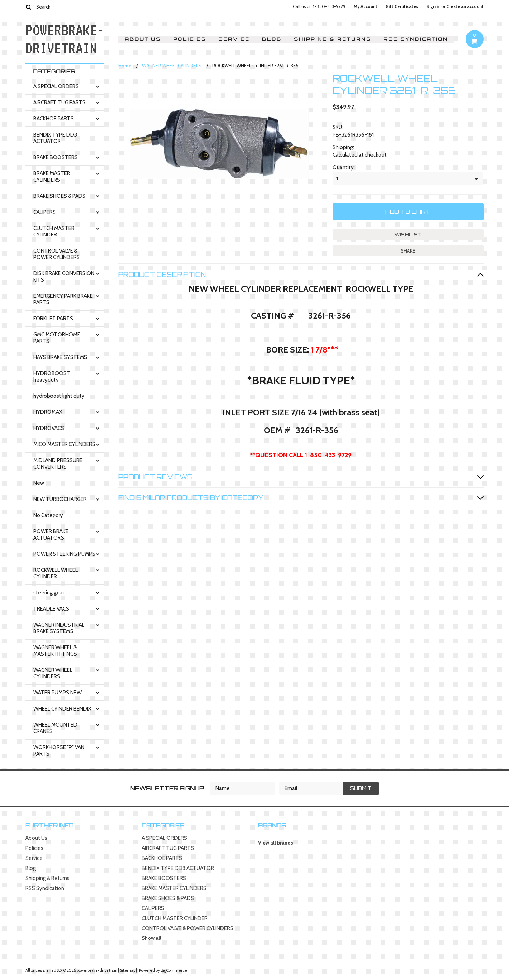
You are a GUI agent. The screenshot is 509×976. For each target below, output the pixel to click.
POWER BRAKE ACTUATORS (50, 534)
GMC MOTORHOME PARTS (56, 337)
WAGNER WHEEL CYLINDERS (52, 673)
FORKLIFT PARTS (53, 318)
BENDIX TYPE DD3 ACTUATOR (55, 137)
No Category (48, 515)
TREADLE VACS (51, 609)
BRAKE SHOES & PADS (59, 196)
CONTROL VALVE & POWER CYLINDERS (56, 254)
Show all (151, 938)
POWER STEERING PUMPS (64, 554)
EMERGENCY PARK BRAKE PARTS (63, 299)
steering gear (48, 592)
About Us (143, 39)
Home (124, 65)
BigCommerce (174, 970)
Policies (189, 39)
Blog (272, 39)
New (38, 483)
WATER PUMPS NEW (57, 692)
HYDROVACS (48, 428)
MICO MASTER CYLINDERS (64, 444)
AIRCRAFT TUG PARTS (59, 102)
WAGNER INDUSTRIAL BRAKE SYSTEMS (58, 628)
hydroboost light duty (58, 396)
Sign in (433, 6)
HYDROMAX (47, 412)
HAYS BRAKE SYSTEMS (60, 357)
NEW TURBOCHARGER (60, 499)
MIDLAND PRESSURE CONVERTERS (57, 463)
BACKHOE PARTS (53, 118)
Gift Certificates (402, 6)
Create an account (465, 6)
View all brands (275, 842)
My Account (365, 6)
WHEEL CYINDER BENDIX (62, 708)
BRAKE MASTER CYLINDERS (51, 176)
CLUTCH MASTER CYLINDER (53, 231)
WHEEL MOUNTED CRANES (55, 728)
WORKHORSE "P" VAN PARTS (58, 750)
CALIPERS (44, 212)
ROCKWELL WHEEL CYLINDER (55, 573)
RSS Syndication (415, 39)
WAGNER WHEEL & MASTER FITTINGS (55, 650)
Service (234, 39)
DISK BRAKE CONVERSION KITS (63, 276)
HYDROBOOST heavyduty (51, 376)
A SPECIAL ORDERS (56, 86)
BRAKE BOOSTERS (55, 157)
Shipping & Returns (332, 39)
